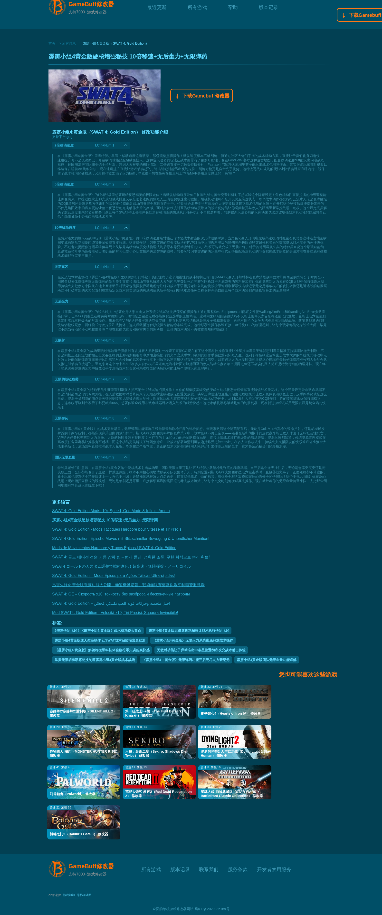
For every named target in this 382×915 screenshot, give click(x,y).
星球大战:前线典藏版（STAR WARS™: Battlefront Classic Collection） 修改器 (232, 794)
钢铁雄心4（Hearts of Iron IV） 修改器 (231, 713)
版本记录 (268, 14)
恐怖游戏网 (84, 895)
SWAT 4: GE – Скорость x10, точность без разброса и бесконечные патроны (121, 594)
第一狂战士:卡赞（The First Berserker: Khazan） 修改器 (155, 713)
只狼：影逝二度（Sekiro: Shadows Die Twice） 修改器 (155, 754)
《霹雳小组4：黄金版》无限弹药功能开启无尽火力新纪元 (185, 660)
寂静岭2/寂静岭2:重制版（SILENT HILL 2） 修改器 (83, 713)
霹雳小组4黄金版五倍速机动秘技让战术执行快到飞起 (189, 631)
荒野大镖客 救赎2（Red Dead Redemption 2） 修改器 (158, 794)
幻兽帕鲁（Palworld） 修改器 (73, 794)
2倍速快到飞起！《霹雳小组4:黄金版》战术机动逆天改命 (98, 631)
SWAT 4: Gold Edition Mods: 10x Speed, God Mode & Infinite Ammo (111, 511)
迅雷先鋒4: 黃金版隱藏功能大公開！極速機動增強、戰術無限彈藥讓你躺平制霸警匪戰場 (128, 585)
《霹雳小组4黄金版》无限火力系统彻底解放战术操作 (193, 640)
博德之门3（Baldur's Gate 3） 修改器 (79, 834)
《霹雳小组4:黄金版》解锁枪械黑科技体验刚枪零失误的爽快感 (102, 650)
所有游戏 (197, 14)
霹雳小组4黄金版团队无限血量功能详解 (267, 660)
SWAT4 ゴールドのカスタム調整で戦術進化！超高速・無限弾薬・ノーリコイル (121, 566)
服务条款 (238, 869)
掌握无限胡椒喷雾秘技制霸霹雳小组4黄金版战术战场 (95, 660)
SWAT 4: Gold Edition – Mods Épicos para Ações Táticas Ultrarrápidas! (113, 576)
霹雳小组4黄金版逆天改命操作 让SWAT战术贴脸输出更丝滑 (100, 640)
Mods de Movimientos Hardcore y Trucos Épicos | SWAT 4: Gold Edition (114, 548)
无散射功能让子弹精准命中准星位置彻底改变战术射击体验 (201, 650)
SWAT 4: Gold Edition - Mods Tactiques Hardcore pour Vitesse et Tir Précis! (117, 529)
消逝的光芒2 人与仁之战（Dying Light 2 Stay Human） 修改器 (236, 754)
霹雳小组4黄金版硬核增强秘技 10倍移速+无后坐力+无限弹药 (105, 520)
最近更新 (157, 14)
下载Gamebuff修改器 (201, 96)
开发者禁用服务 (274, 869)
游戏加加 (69, 895)
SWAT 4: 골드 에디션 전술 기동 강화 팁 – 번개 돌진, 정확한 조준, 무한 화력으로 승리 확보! (131, 557)
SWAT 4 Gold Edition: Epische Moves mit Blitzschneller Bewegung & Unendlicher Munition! (130, 538)
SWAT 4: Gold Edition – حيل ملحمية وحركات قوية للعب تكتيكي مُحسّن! (111, 603)
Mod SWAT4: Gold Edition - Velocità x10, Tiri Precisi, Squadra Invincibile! (115, 613)
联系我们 (209, 869)
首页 (51, 43)
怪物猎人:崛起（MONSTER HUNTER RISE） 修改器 (84, 754)
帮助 (233, 14)
